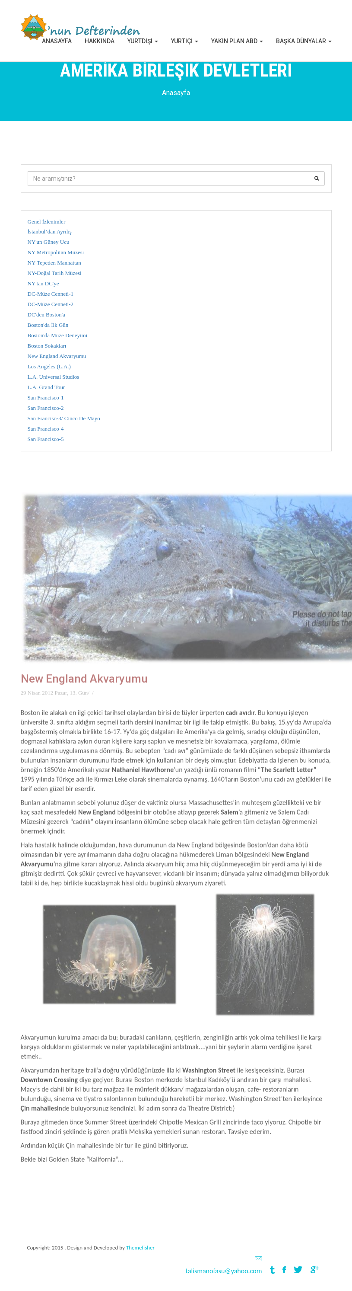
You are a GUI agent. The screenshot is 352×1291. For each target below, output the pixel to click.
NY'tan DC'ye (43, 283)
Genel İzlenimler (47, 221)
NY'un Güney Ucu (49, 242)
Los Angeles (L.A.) (49, 366)
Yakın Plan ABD (237, 41)
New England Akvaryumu (57, 356)
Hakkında (99, 41)
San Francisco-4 (46, 428)
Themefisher (140, 1247)
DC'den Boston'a (46, 314)
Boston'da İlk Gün (48, 325)
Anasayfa (57, 41)
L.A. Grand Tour (46, 387)
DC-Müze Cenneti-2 (51, 304)
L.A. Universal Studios (53, 377)
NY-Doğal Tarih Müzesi (55, 273)
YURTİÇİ (184, 41)
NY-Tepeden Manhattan (54, 262)
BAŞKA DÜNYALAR (304, 41)
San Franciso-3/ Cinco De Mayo (64, 418)
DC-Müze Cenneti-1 (51, 294)
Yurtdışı (142, 41)
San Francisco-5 (46, 439)
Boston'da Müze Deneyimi (58, 335)
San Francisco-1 (46, 397)
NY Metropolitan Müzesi (56, 252)
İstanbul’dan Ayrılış (50, 231)
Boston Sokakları (47, 345)
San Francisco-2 (46, 408)
